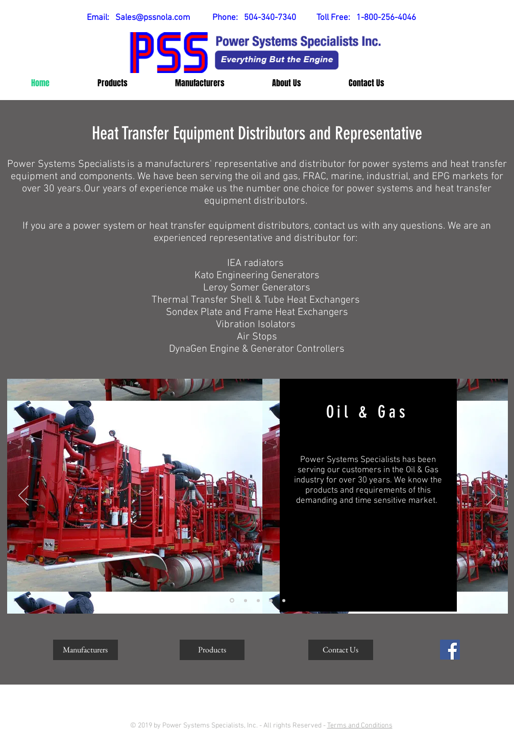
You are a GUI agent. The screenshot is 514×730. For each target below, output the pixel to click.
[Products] (212, 650)
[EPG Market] (271, 600)
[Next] (491, 496)
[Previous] (23, 496)
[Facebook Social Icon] (450, 650)
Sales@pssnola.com (152, 18)
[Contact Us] (340, 650)
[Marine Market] (245, 600)
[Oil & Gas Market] (232, 600)
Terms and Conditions (360, 725)
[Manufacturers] (85, 650)
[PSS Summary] (283, 600)
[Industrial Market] (258, 600)
